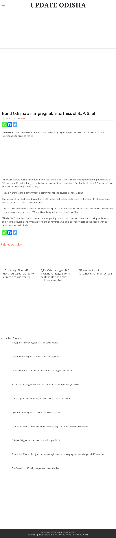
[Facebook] (9, 124)
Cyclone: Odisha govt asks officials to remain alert (37, 412)
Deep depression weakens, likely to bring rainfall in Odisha (41, 398)
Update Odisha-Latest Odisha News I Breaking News (62, 534)
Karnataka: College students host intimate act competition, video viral (47, 384)
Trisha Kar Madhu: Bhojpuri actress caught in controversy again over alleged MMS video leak (59, 454)
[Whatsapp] (4, 124)
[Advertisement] (58, 29)
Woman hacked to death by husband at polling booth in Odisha (44, 370)
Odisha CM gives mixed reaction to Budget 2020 (36, 440)
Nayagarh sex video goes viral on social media (35, 342)
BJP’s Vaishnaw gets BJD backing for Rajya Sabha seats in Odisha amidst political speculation (55, 275)
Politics (23, 118)
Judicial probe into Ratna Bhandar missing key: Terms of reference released (50, 426)
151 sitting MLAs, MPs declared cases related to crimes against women (18, 273)
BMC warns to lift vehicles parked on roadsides (35, 468)
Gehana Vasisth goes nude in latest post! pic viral (36, 356)
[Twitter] (15, 124)
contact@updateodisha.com (61, 531)
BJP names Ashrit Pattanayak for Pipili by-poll (95, 271)
